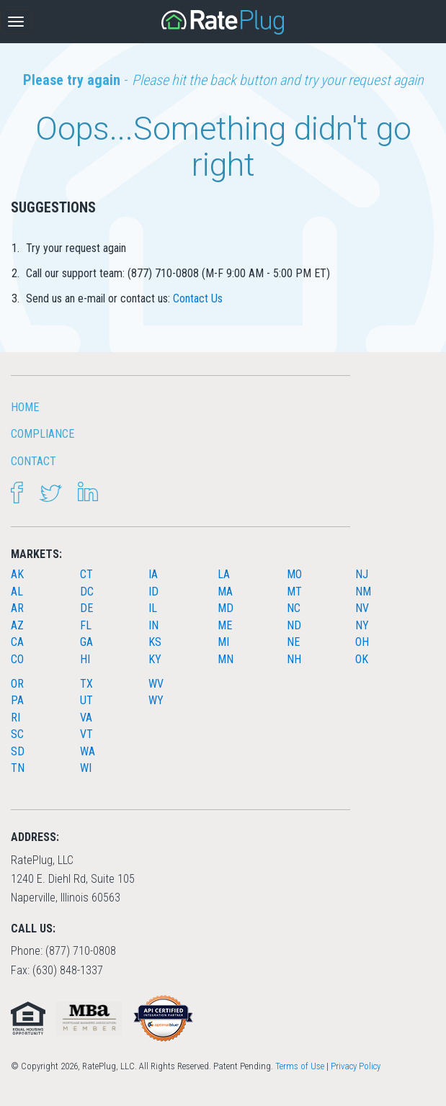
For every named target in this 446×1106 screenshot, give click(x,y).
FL (86, 625)
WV (156, 684)
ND (294, 625)
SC (17, 734)
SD (17, 751)
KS (154, 642)
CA (17, 642)
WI (86, 768)
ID (153, 591)
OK (361, 659)
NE (293, 642)
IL (152, 608)
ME (225, 625)
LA (224, 574)
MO (294, 574)
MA (225, 591)
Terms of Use (299, 1066)
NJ (361, 574)
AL (17, 591)
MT (294, 591)
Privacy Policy (355, 1066)
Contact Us (198, 298)
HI (85, 659)
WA (87, 751)
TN (17, 768)
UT (86, 700)
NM (363, 591)
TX (86, 684)
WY (156, 700)
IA (153, 574)
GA (86, 642)
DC (87, 591)
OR (17, 684)
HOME (25, 407)
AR (17, 608)
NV (362, 608)
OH (362, 642)
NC (293, 608)
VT (86, 734)
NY (362, 625)
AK (17, 574)
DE (86, 608)
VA (86, 717)
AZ (17, 625)
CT (86, 574)
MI (223, 642)
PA (17, 700)
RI (15, 717)
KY (154, 659)
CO (17, 659)
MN (225, 659)
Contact (33, 461)
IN (153, 625)
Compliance (42, 434)
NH (294, 659)
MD (225, 608)
